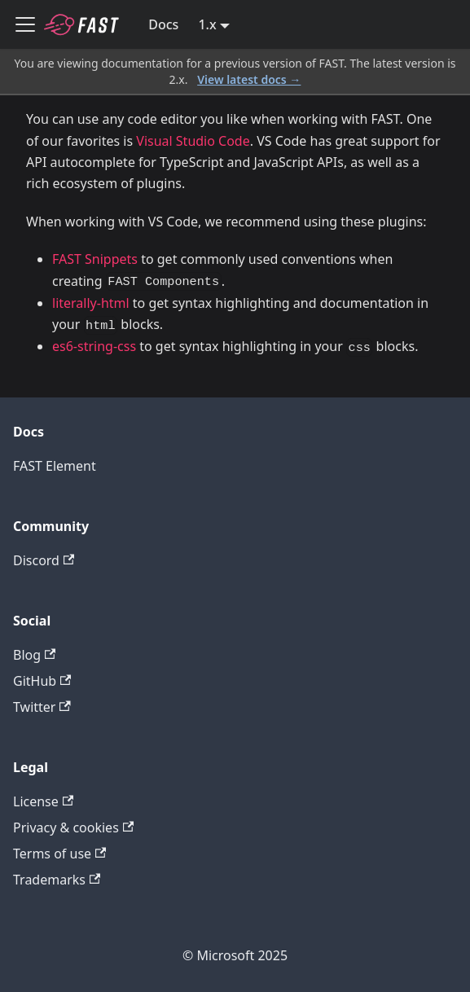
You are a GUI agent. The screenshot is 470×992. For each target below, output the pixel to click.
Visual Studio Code (192, 141)
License (43, 801)
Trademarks (56, 880)
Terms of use (59, 854)
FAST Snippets (95, 259)
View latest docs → (249, 79)
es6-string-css (94, 346)
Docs (163, 24)
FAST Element (54, 466)
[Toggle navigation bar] (25, 24)
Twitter (42, 707)
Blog (34, 655)
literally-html (91, 303)
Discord (43, 560)
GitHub (42, 681)
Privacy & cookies (73, 827)
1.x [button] (207, 24)
